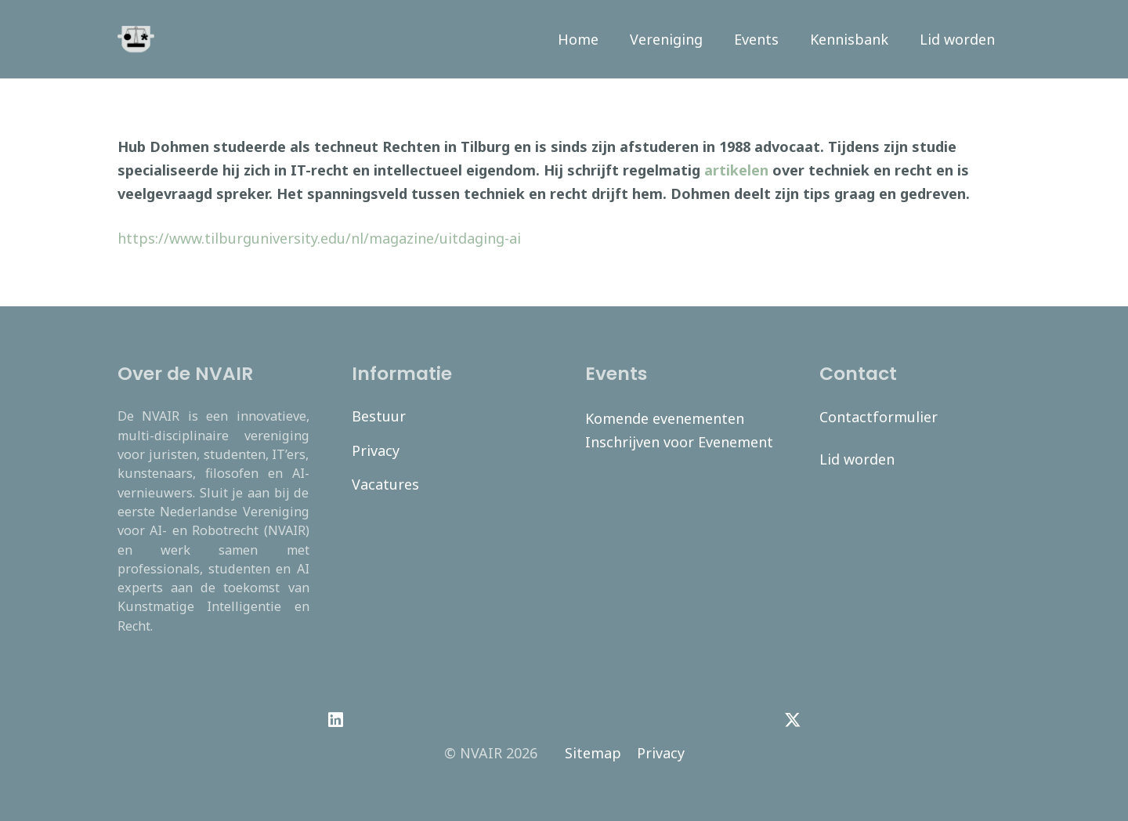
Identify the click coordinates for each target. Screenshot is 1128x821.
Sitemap (593, 752)
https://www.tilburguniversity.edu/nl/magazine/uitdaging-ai (319, 238)
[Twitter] (792, 720)
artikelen (736, 170)
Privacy (376, 450)
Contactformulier (878, 416)
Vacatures (385, 484)
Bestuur (379, 416)
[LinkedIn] (336, 720)
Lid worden (857, 459)
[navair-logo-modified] (136, 39)
